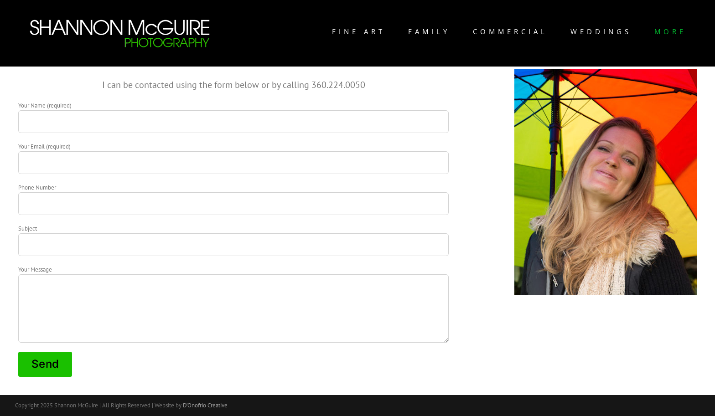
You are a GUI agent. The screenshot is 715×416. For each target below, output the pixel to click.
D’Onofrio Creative (205, 405)
